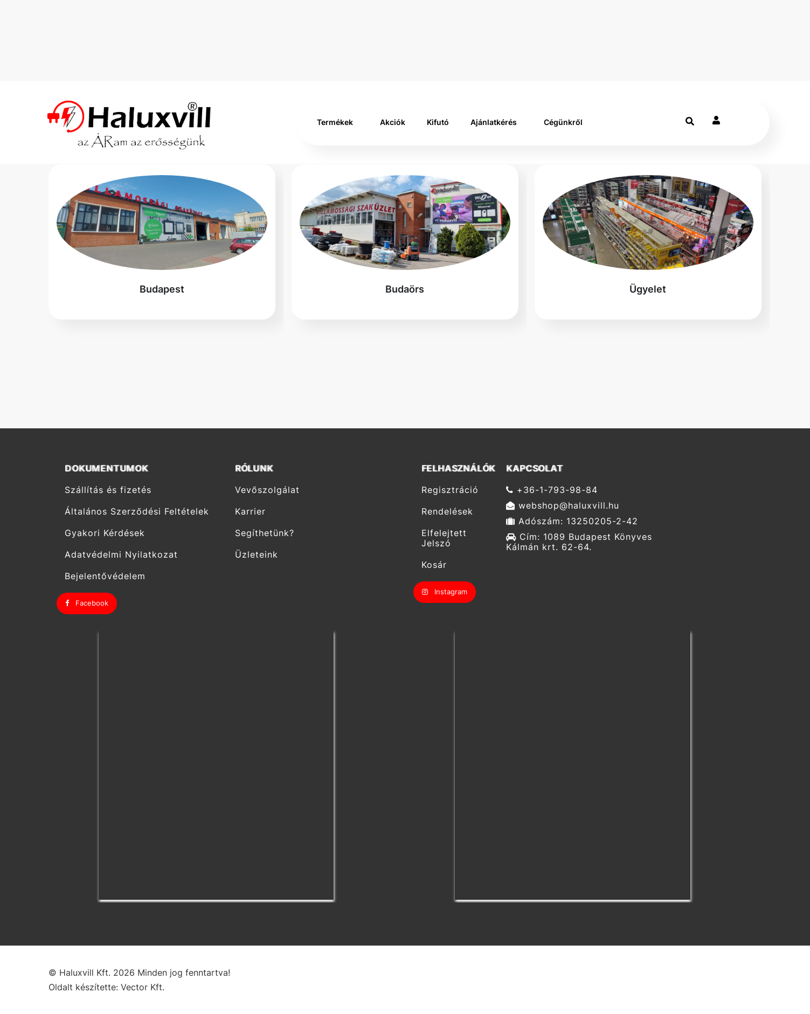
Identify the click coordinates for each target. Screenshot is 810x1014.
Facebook (86, 603)
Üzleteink (256, 555)
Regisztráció (450, 489)
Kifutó (438, 122)
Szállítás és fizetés (108, 489)
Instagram (444, 591)
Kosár (434, 565)
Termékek (335, 122)
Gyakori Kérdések (105, 533)
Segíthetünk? (264, 533)
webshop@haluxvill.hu (562, 506)
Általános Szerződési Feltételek (137, 511)
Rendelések (447, 511)
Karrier (250, 511)
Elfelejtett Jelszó (444, 538)
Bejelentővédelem (105, 576)
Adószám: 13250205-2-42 (572, 521)
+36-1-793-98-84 (552, 489)
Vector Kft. (142, 987)
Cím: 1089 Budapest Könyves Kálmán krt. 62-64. (579, 542)
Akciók (392, 122)
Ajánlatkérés (493, 122)
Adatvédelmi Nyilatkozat (121, 555)
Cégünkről (563, 122)
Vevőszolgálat (267, 489)
